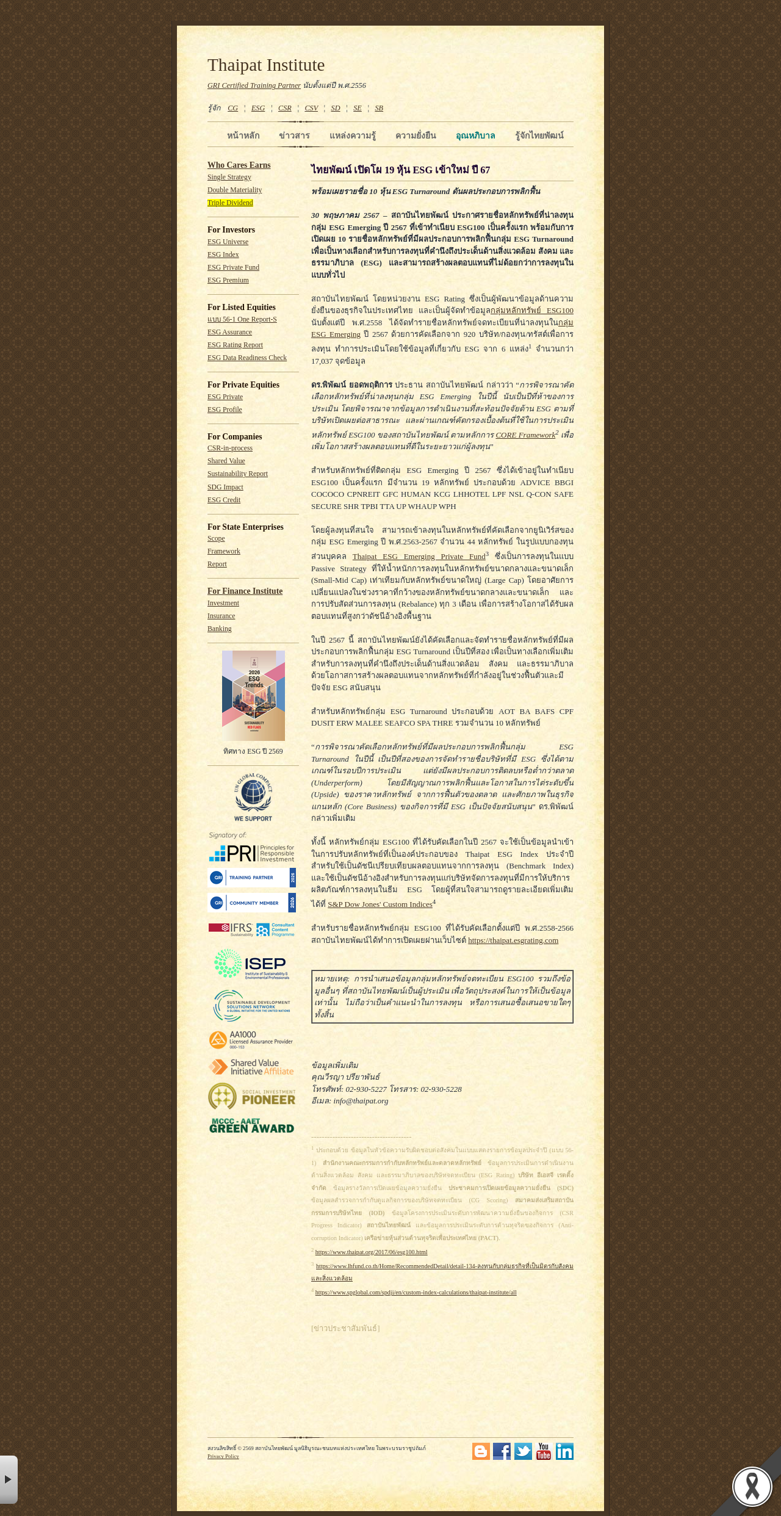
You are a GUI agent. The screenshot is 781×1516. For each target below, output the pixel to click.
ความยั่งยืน (415, 135)
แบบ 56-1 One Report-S (242, 319)
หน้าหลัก (243, 135)
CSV (311, 108)
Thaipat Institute (266, 64)
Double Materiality (234, 190)
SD (335, 108)
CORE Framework (525, 434)
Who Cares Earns (239, 165)
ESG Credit (223, 500)
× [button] (9, 1480)
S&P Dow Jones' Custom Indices (380, 904)
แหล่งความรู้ (352, 135)
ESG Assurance (229, 332)
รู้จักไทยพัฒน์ (539, 135)
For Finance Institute (245, 591)
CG (233, 108)
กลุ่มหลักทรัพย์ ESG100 (532, 310)
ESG (258, 108)
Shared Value (226, 461)
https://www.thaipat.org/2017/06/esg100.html (371, 1252)
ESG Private (225, 397)
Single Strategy (229, 177)
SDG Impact (225, 487)
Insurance (221, 616)
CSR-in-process (230, 448)
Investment (223, 603)
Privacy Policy (223, 1456)
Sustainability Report (237, 474)
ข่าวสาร (294, 135)
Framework (223, 551)
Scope (216, 539)
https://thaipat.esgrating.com (513, 940)
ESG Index (223, 255)
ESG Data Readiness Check (247, 358)
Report (217, 564)
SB (379, 108)
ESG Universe (227, 242)
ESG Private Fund (233, 268)
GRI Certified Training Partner (254, 85)
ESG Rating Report (235, 345)
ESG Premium (228, 280)
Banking (219, 629)
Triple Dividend (230, 203)
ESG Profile (224, 410)
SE (357, 108)
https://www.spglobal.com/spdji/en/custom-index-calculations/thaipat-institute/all (416, 1292)
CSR (285, 108)
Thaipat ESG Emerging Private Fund (419, 556)
